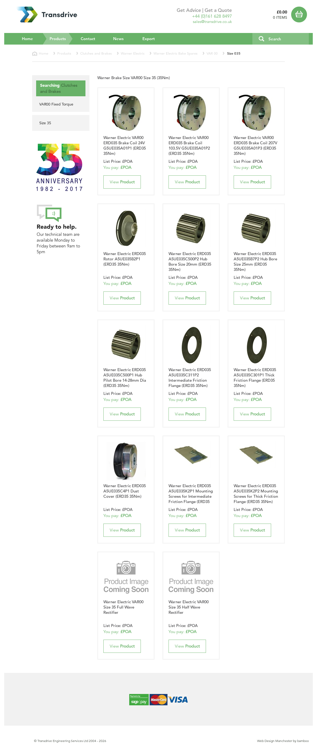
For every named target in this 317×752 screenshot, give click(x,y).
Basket (300, 14)
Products (61, 38)
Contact (88, 38)
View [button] (122, 182)
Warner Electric (133, 53)
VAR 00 (212, 53)
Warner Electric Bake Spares (175, 53)
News (118, 38)
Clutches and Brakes (96, 53)
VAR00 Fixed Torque (56, 104)
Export (148, 38)
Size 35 (45, 123)
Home (27, 38)
